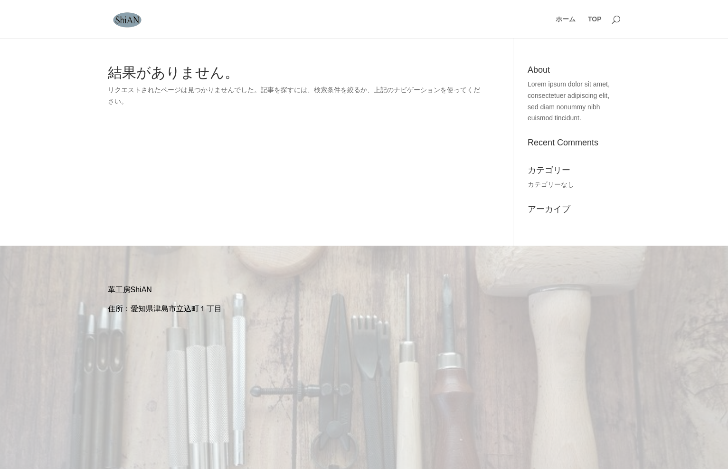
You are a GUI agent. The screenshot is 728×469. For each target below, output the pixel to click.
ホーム (566, 19)
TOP (595, 19)
